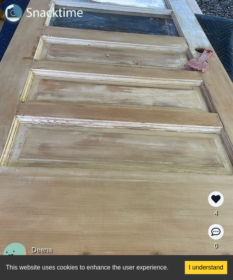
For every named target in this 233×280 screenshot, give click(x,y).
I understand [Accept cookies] (206, 267)
